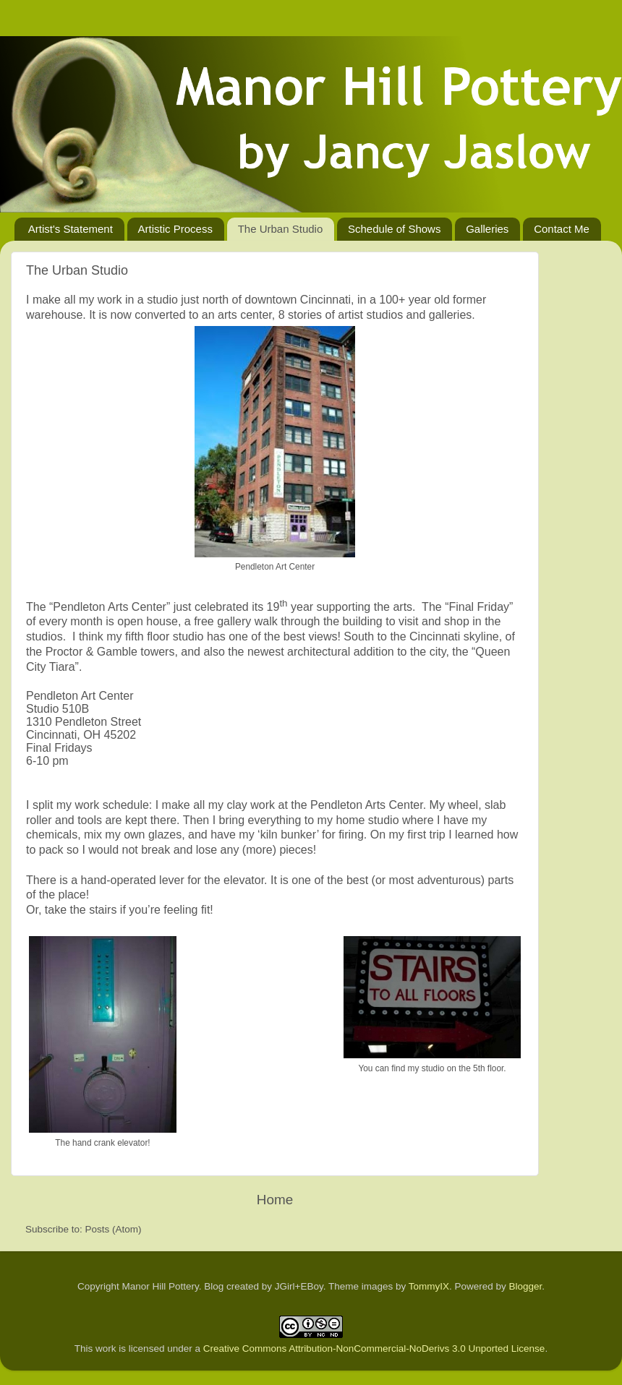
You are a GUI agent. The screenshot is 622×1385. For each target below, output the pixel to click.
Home (275, 1199)
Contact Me (561, 229)
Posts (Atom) (113, 1229)
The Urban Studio (280, 229)
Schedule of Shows (394, 229)
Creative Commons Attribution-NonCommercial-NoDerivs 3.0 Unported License (374, 1348)
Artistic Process (175, 229)
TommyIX (429, 1286)
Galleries (487, 229)
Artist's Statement (70, 229)
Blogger (525, 1286)
